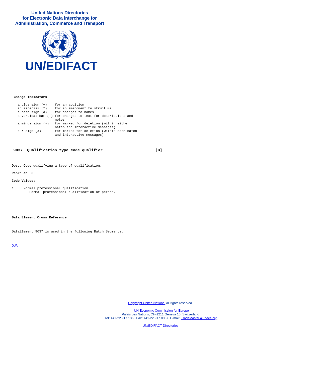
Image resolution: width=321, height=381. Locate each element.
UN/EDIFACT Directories (161, 362)
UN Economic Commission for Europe (161, 347)
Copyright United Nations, (146, 340)
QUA (15, 275)
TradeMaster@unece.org (199, 355)
